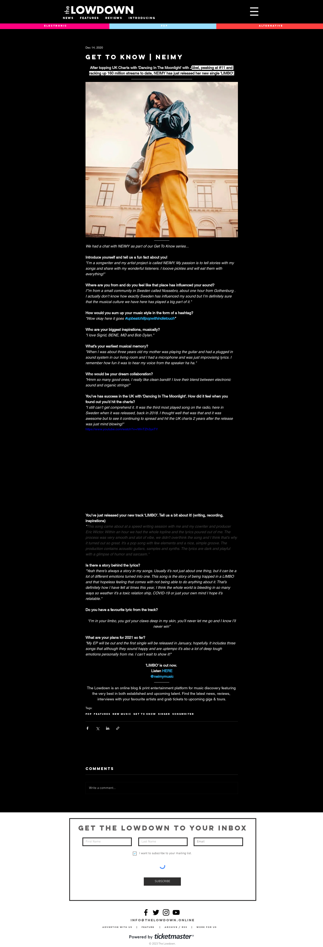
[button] (254, 11)
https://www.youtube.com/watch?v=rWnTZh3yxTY (121, 429)
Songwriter (183, 714)
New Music (121, 714)
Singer (164, 714)
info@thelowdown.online (163, 920)
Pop (88, 714)
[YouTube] (176, 912)
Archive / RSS (177, 927)
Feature (150, 927)
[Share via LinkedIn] (108, 728)
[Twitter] (156, 912)
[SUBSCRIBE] (162, 881)
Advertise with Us (117, 927)
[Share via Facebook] (87, 728)
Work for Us (208, 927)
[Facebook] (146, 912)
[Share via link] (118, 728)
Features (102, 714)
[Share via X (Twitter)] (97, 728)
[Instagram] (166, 912)
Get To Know (144, 714)
